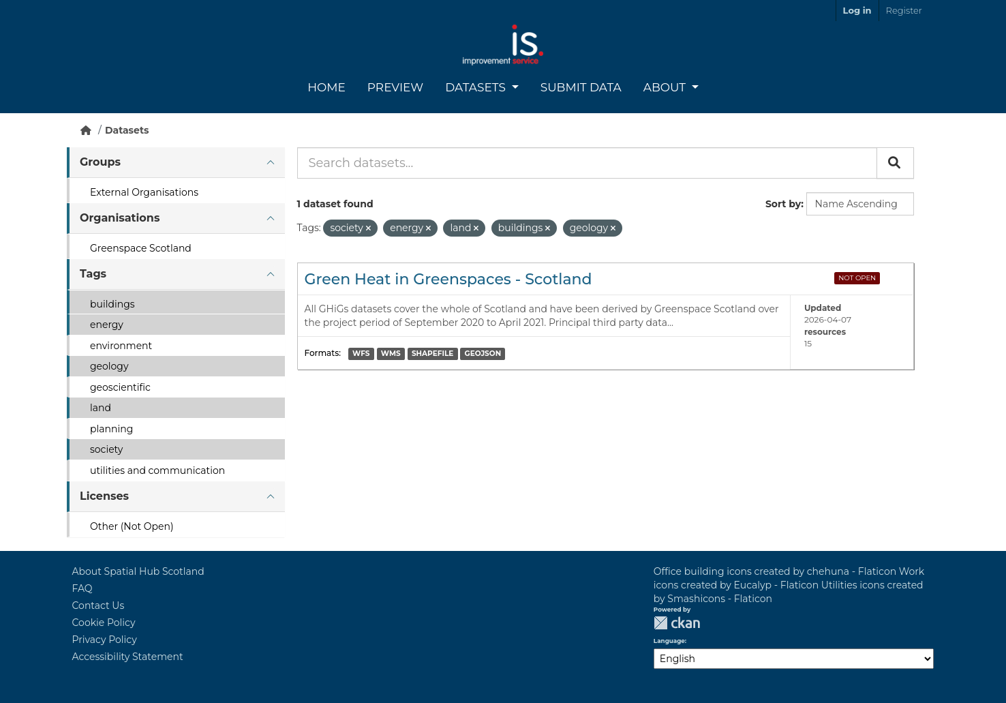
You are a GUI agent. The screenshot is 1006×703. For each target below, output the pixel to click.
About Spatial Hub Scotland (138, 571)
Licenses (104, 496)
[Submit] (895, 163)
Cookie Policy (104, 622)
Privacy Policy (104, 639)
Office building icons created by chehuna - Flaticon (775, 571)
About (666, 87)
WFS (360, 353)
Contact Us (98, 605)
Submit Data (581, 87)
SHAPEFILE (432, 353)
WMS (391, 353)
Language (669, 641)
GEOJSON (483, 353)
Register (904, 10)
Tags (93, 273)
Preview (395, 87)
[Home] (85, 130)
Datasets (476, 87)
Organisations (119, 217)
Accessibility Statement (127, 656)
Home (326, 87)
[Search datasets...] (587, 163)
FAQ (82, 588)
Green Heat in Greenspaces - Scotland (448, 279)
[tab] (176, 162)
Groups (100, 161)
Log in (857, 10)
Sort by (783, 204)
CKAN (677, 623)
